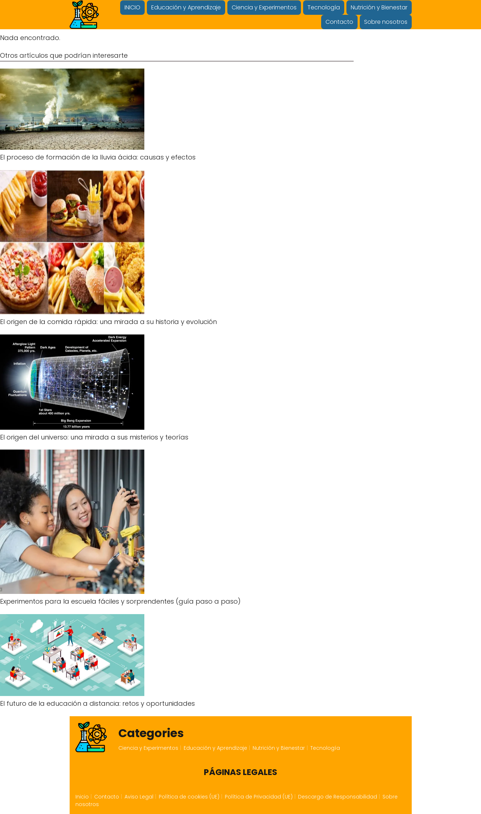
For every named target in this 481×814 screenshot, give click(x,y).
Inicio (82, 796)
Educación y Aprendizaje (186, 7)
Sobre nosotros (385, 22)
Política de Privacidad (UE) (259, 796)
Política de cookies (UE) (189, 796)
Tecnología (323, 7)
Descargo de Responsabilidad (337, 796)
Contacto (339, 22)
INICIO (132, 7)
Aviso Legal (138, 796)
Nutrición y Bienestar (379, 7)
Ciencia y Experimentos (264, 7)
